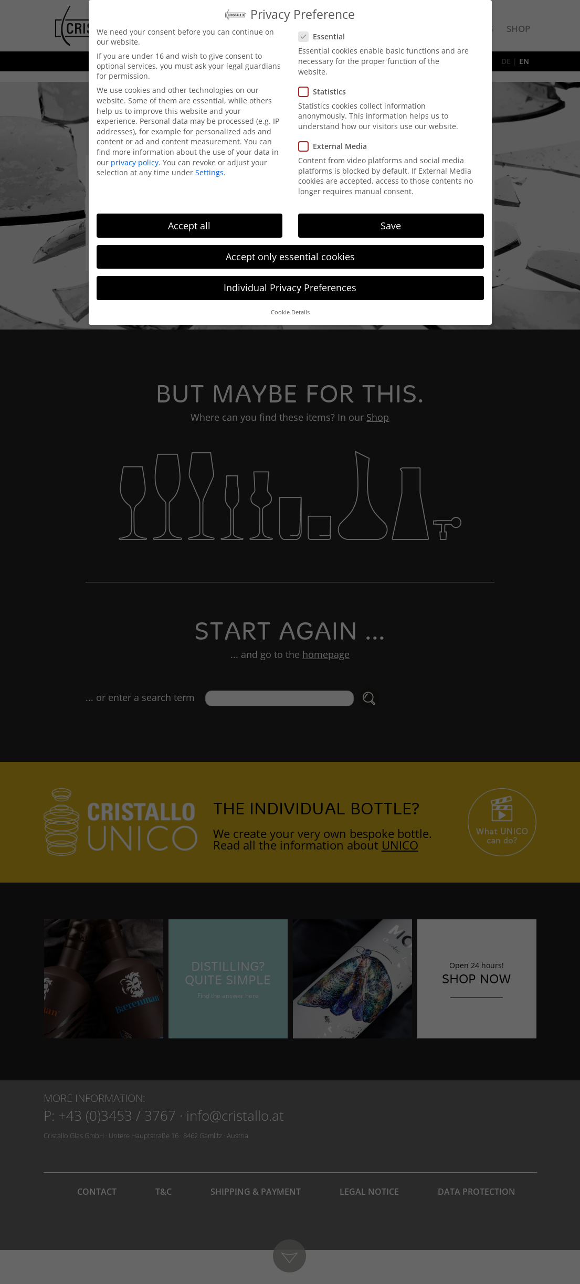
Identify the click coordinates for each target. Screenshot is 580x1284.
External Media (336, 146)
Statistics (325, 92)
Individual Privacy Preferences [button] (290, 287)
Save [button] (391, 225)
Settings (209, 172)
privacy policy (135, 162)
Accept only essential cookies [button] (290, 256)
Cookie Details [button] (290, 312)
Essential (325, 36)
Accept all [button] (189, 225)
